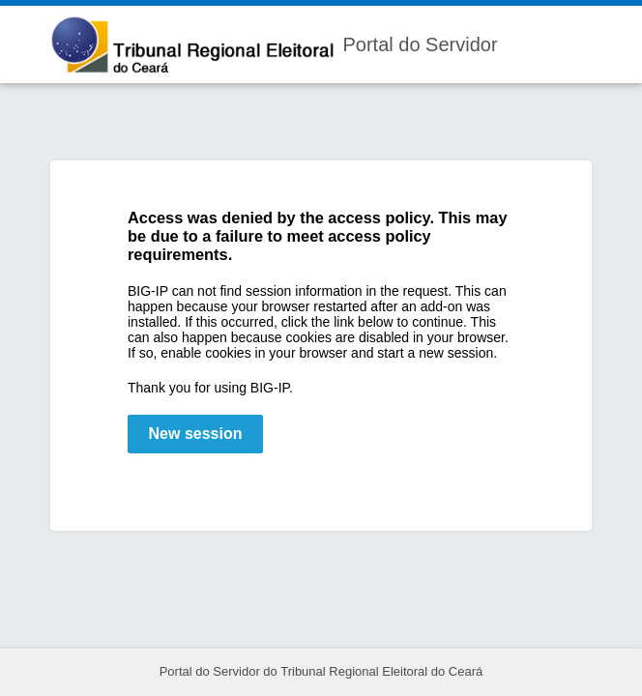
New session (196, 433)
